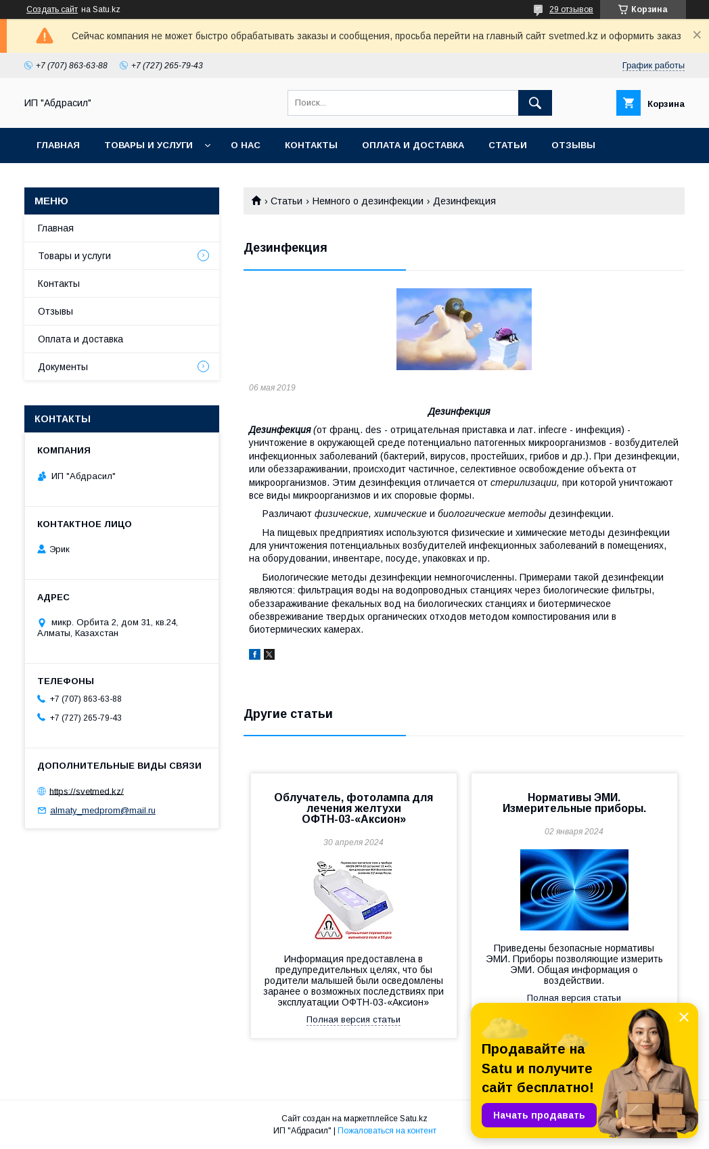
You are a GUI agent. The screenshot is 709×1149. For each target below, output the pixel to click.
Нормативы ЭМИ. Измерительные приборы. (574, 803)
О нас (245, 145)
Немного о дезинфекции (368, 201)
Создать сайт (52, 9)
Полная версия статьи (353, 1019)
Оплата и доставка (413, 145)
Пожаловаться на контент (387, 1130)
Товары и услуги (148, 145)
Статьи (507, 145)
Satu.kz (414, 1118)
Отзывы (573, 145)
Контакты (311, 145)
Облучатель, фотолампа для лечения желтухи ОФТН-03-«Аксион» (353, 808)
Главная (58, 145)
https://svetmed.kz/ (86, 791)
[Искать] (535, 103)
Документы (63, 366)
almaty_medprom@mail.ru (103, 810)
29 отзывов (571, 9)
